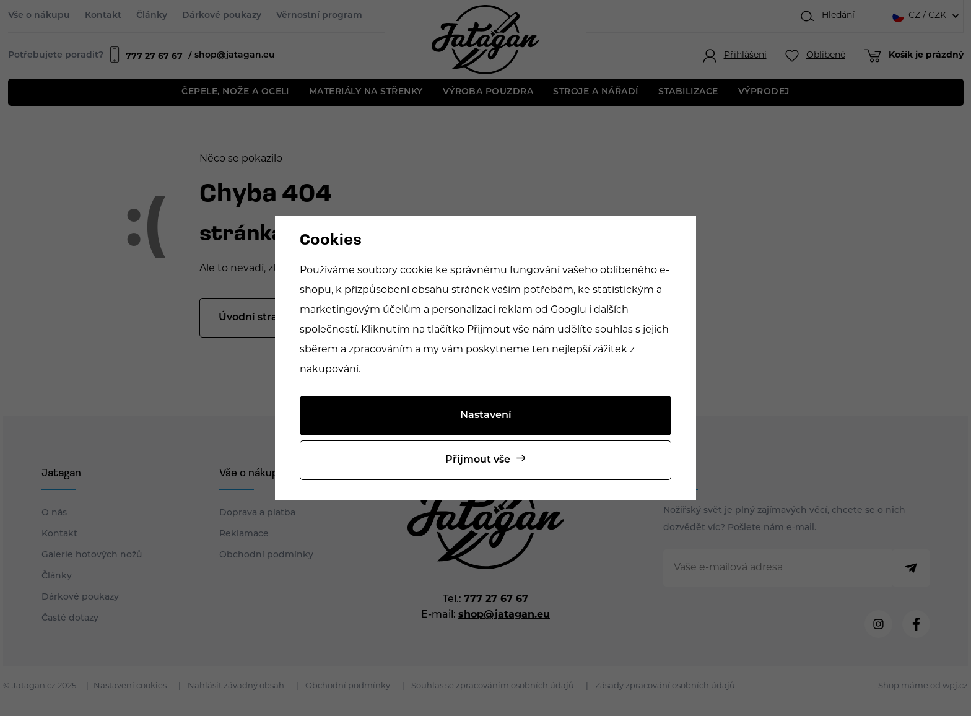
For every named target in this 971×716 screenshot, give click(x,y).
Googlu (568, 310)
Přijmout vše (477, 460)
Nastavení (486, 416)
